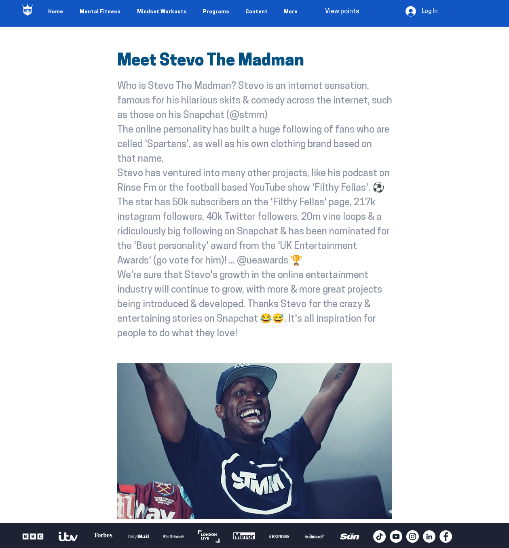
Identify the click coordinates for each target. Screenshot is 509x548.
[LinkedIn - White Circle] (429, 536)
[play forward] (363, 536)
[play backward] (31, 536)
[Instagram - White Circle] (412, 536)
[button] (453, 11)
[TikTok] (379, 536)
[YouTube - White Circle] (396, 536)
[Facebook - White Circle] (445, 536)
